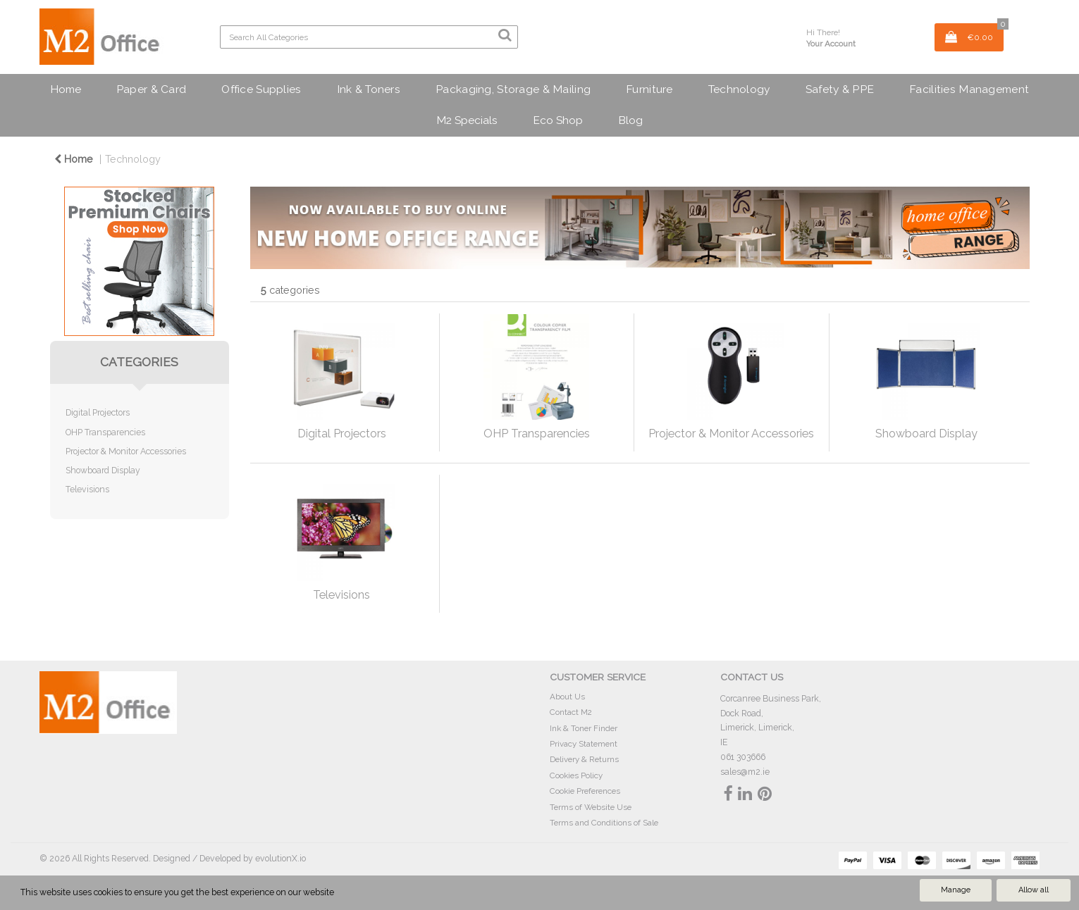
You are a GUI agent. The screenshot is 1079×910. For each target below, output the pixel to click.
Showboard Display (103, 470)
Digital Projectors (98, 412)
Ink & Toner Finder (583, 728)
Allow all (1033, 890)
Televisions (87, 489)
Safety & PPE (840, 89)
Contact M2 (571, 712)
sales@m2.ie (745, 771)
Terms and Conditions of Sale (604, 823)
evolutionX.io (280, 858)
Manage (955, 890)
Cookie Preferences (585, 791)
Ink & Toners (368, 89)
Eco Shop (558, 120)
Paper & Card (151, 89)
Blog (630, 120)
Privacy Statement (583, 744)
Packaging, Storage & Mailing (513, 89)
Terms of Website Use (590, 807)
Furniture (649, 89)
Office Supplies (261, 89)
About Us (567, 697)
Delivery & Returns (584, 759)
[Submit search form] (504, 35)
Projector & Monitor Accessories (126, 451)
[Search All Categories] (369, 37)
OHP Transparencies (105, 432)
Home (65, 89)
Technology (739, 89)
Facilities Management (969, 89)
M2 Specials (467, 120)
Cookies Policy (576, 775)
